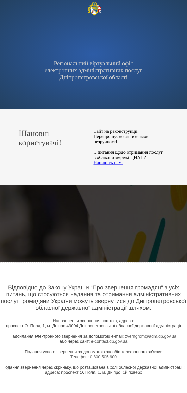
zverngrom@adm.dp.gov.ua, (151, 336)
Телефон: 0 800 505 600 (93, 356)
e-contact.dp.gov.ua (109, 341)
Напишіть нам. (108, 162)
